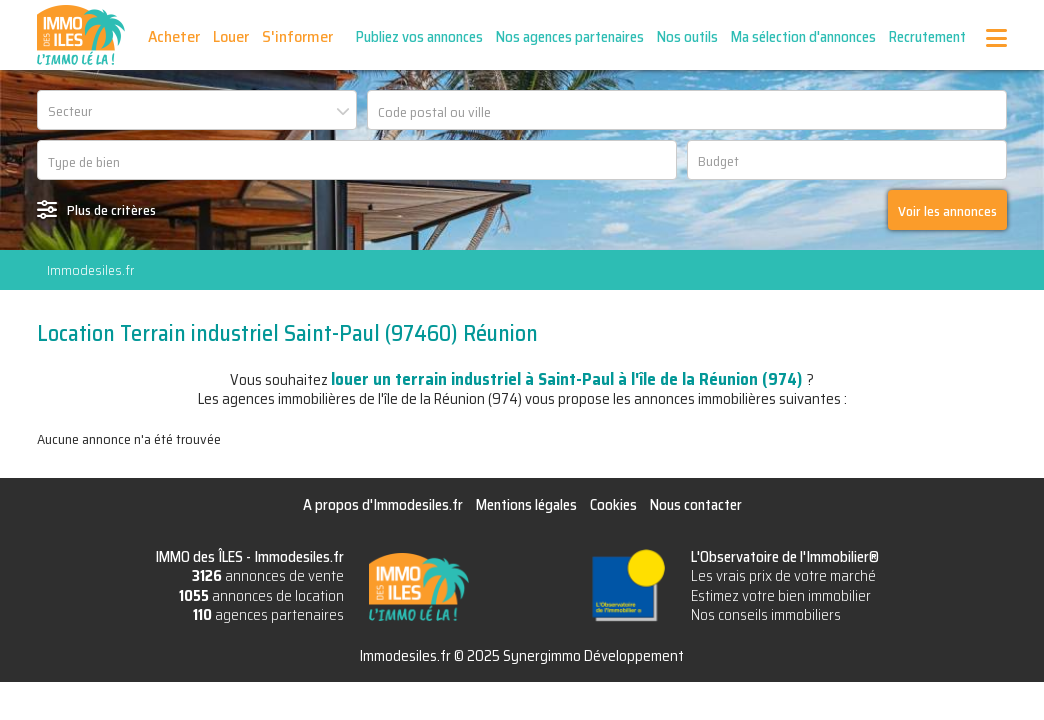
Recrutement (927, 37)
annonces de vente (268, 576)
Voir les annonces (947, 211)
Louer (231, 36)
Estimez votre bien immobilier (781, 596)
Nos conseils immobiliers (766, 615)
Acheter (174, 36)
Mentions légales (526, 505)
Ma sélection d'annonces (803, 37)
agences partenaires (268, 615)
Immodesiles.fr (90, 270)
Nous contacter (696, 505)
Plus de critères (111, 210)
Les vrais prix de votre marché (783, 576)
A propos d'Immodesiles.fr (383, 505)
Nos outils (687, 37)
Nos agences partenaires (570, 37)
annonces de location (261, 596)
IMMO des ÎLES (81, 35)
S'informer (297, 36)
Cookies (613, 505)
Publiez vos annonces (419, 37)
